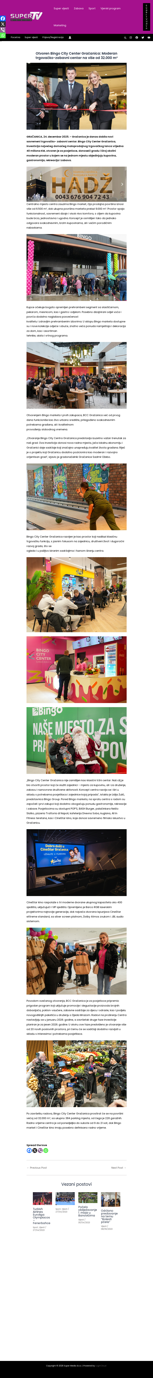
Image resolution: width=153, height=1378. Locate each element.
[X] (34, 1150)
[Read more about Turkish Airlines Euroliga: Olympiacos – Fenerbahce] (42, 1198)
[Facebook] (137, 37)
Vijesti (42, 1227)
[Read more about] (65, 1198)
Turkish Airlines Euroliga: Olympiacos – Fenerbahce (41, 1216)
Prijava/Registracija (53, 37)
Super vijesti (61, 8)
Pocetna (15, 37)
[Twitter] (143, 37)
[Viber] (40, 1150)
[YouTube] (149, 37)
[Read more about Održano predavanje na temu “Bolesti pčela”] (110, 1199)
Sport (92, 8)
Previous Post (37, 1168)
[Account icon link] (70, 37)
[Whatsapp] (45, 1150)
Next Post (118, 1168)
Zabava (78, 8)
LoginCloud (101, 1365)
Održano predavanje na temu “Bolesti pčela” (109, 1216)
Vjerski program (111, 8)
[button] (146, 17)
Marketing (60, 25)
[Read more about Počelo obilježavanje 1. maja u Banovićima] (87, 1197)
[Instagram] (130, 37)
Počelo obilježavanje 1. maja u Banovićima (87, 1211)
